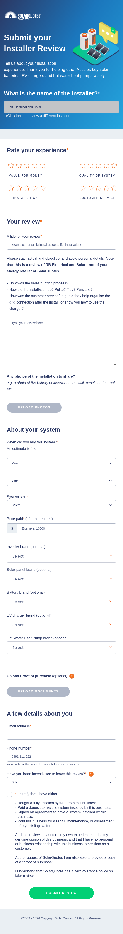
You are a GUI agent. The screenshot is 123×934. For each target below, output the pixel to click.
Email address (19, 726)
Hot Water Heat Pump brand (37, 638)
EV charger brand (29, 615)
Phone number (19, 748)
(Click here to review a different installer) (38, 116)
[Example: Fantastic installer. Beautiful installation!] (61, 245)
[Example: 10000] (61, 528)
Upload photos (29, 408)
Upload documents (33, 692)
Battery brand (26, 592)
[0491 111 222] (61, 757)
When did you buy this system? (61, 446)
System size (17, 497)
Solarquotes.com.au (64, 15)
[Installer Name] (61, 107)
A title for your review (24, 236)
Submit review (61, 893)
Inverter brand (26, 547)
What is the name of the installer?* (52, 93)
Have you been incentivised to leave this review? (51, 774)
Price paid (30, 519)
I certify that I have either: (36, 794)
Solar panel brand (29, 570)
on (11, 165)
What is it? (71, 676)
